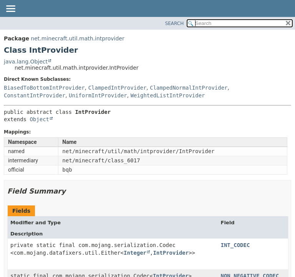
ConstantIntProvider (34, 95)
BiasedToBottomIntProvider (44, 88)
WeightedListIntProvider (168, 95)
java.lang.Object (26, 61)
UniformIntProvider (98, 95)
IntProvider (171, 253)
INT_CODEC (235, 245)
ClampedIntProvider (117, 88)
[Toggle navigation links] (10, 9)
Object (39, 119)
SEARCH (174, 23)
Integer (135, 253)
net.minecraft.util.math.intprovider (77, 38)
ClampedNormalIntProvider (188, 88)
